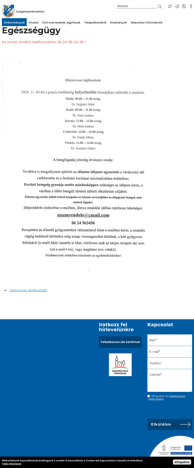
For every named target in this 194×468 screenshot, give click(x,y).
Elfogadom (182, 462)
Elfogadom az (166, 397)
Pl (170, 6)
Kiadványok (118, 22)
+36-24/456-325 (184, 6)
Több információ (11, 463)
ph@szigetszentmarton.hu (177, 6)
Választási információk (147, 22)
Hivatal (33, 22)
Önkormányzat (14, 22)
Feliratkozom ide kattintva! (120, 342)
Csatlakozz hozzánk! (191, 6)
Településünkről (95, 22)
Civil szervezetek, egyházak (61, 22)
